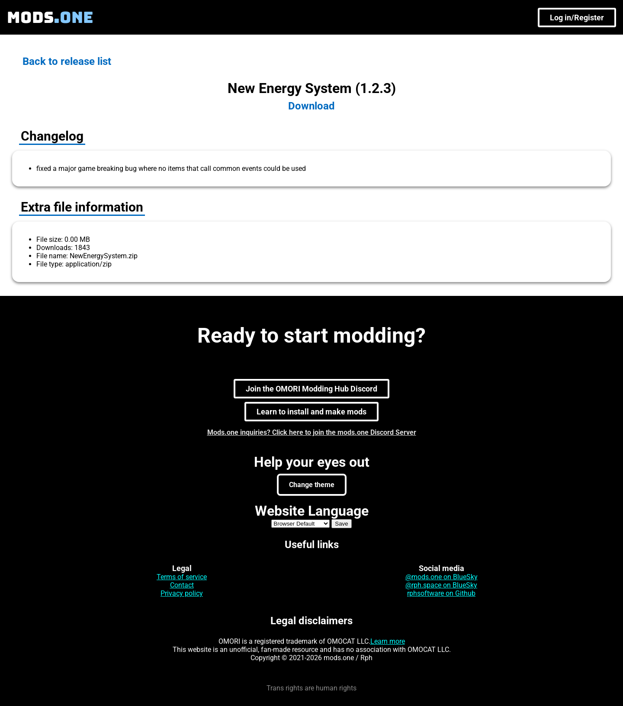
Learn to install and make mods (311, 411)
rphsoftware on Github (441, 593)
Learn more (387, 641)
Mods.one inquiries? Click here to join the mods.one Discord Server (311, 432)
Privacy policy (182, 593)
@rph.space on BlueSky (441, 585)
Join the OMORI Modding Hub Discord (311, 388)
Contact (182, 585)
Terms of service (182, 577)
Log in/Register (577, 17)
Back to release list (66, 61)
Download (311, 106)
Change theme (311, 485)
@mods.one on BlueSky (441, 577)
